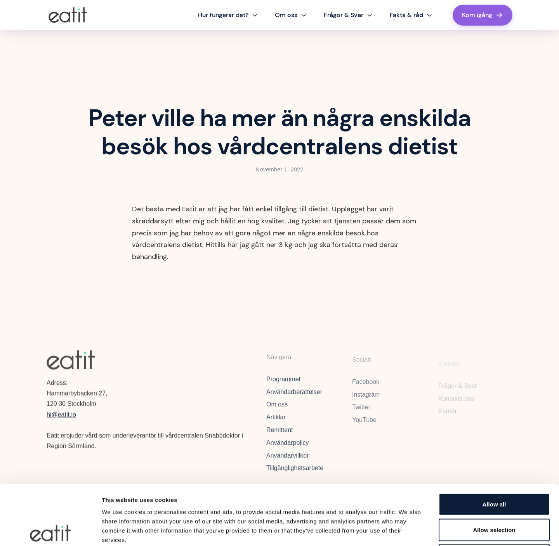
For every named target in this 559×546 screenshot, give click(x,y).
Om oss (277, 409)
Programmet (283, 383)
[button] (228, 15)
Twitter (361, 413)
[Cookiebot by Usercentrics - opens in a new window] (50, 531)
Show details (407, 530)
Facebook (365, 387)
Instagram (366, 400)
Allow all (494, 444)
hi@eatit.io (61, 416)
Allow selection (494, 470)
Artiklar (276, 421)
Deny (494, 495)
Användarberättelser (294, 396)
